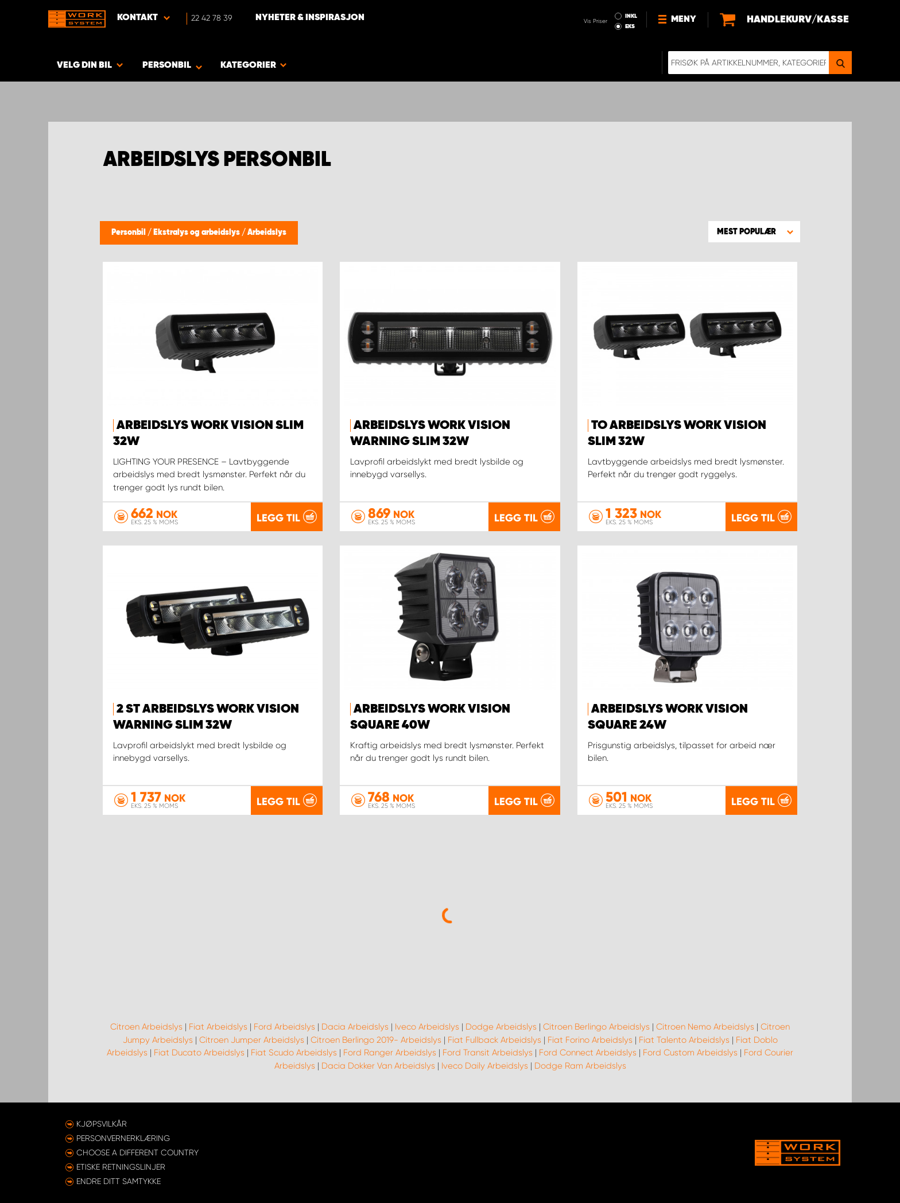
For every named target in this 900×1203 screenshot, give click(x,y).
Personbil (129, 233)
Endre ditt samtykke (118, 1181)
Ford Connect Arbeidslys (588, 1052)
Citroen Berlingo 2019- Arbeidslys (376, 1040)
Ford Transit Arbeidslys (488, 1052)
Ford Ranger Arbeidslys (389, 1052)
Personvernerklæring (123, 1138)
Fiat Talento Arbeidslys (684, 1040)
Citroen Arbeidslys (146, 1027)
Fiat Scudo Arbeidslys (294, 1052)
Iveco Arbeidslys (427, 1027)
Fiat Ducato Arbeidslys (199, 1052)
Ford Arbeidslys (284, 1027)
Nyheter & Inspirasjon (309, 17)
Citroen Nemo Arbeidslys (705, 1027)
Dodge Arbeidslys (501, 1027)
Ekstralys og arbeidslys (197, 233)
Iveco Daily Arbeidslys (484, 1066)
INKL (631, 16)
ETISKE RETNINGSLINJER (120, 1166)
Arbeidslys (266, 233)
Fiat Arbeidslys (218, 1027)
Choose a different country (137, 1152)
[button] (754, 231)
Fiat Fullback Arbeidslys (494, 1040)
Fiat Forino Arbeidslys (590, 1040)
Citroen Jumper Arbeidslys (251, 1040)
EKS (630, 26)
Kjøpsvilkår (101, 1123)
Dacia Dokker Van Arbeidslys (378, 1066)
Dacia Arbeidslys (355, 1027)
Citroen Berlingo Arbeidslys (596, 1027)
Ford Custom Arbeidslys (690, 1052)
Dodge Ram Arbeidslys (580, 1066)
